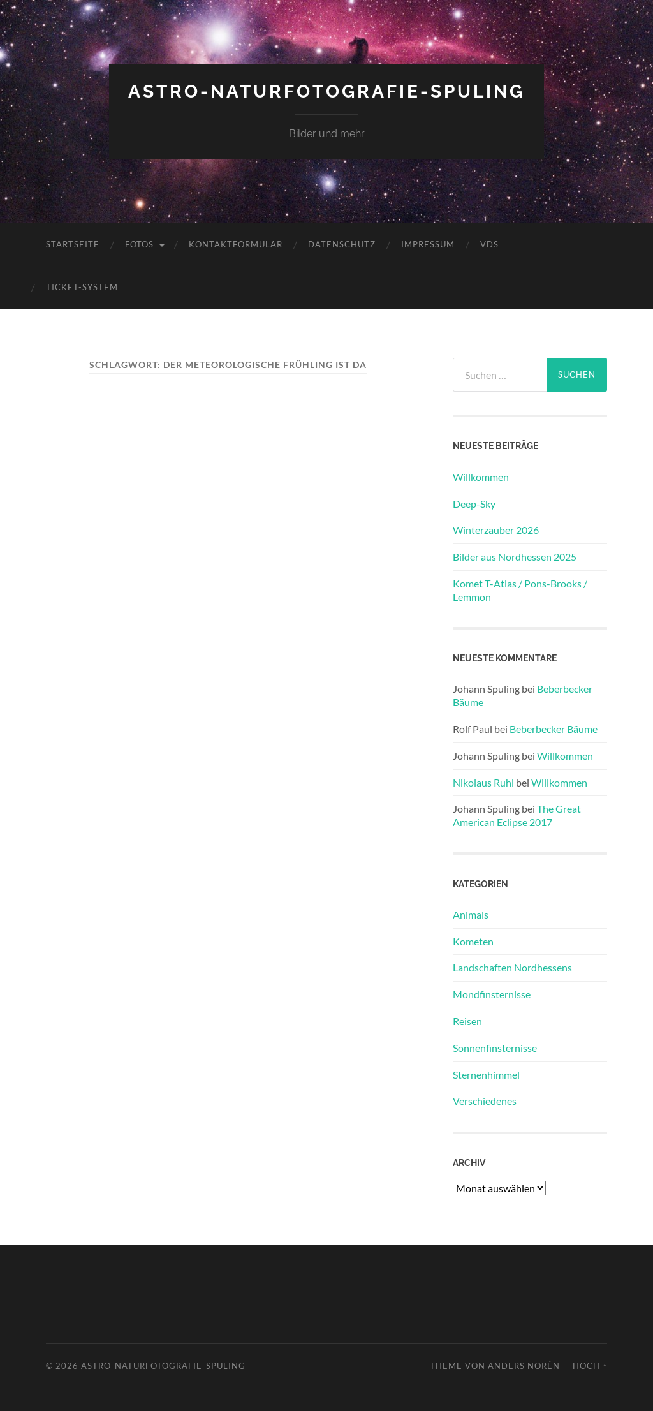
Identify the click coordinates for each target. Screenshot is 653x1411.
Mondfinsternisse (492, 994)
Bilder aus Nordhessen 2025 (514, 556)
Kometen (473, 941)
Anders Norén (524, 1366)
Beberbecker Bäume (554, 729)
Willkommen (481, 477)
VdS (489, 244)
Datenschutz (342, 244)
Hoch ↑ (590, 1366)
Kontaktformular (235, 244)
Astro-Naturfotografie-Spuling (326, 91)
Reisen (467, 1021)
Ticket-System (82, 287)
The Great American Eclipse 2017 (517, 815)
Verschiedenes (485, 1101)
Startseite (72, 244)
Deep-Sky (474, 504)
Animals (470, 914)
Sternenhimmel (486, 1074)
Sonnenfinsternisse (495, 1048)
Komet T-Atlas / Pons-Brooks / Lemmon (520, 590)
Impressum (428, 244)
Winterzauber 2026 (496, 530)
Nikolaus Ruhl (483, 782)
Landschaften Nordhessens (512, 967)
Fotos (139, 244)
